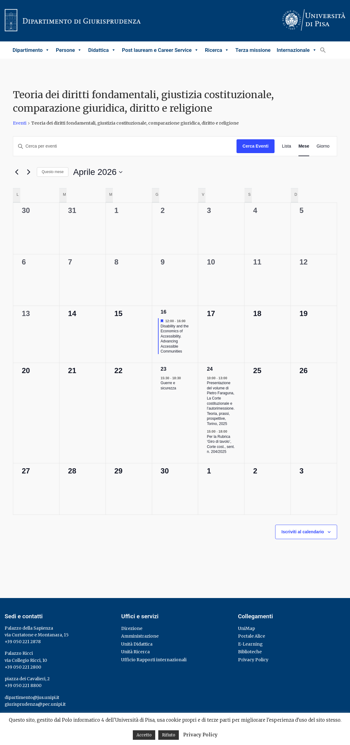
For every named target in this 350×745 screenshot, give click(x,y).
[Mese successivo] (28, 172)
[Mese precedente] (16, 172)
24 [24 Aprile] (210, 369)
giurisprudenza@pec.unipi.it (35, 704)
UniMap (246, 628)
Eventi (19, 123)
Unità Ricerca (135, 651)
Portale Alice (251, 636)
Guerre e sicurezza (168, 385)
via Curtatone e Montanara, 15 (37, 635)
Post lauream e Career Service (160, 50)
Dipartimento (31, 50)
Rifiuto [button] (168, 735)
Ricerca (217, 50)
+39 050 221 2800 (23, 667)
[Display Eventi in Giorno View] (323, 146)
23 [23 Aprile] (164, 369)
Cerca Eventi (256, 146)
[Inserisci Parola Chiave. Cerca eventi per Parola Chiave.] (125, 146)
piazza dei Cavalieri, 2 (27, 678)
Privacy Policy (253, 659)
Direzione (131, 628)
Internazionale (297, 50)
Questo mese (52, 172)
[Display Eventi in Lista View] (286, 146)
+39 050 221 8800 (23, 685)
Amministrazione (140, 636)
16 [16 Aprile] (164, 312)
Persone (69, 50)
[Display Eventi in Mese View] (303, 146)
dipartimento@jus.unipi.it (32, 697)
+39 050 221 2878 (23, 641)
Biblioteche (250, 651)
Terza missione (253, 50)
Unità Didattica (136, 644)
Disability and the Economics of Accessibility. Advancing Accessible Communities (175, 339)
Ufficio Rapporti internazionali (154, 659)
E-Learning (250, 644)
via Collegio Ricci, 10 (26, 660)
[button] (323, 49)
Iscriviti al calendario (303, 531)
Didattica (102, 50)
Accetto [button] (144, 735)
